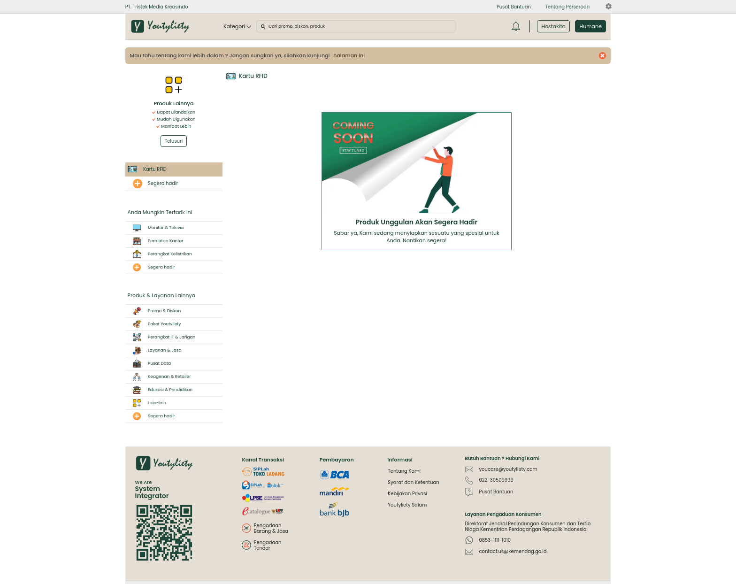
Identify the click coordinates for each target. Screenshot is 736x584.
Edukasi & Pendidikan (160, 390)
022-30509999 (496, 480)
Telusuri (174, 141)
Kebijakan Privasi (407, 493)
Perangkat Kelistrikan (160, 254)
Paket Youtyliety (154, 324)
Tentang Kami (404, 471)
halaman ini (349, 55)
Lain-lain (147, 403)
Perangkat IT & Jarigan (162, 337)
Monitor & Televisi (156, 228)
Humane (591, 26)
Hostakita (553, 26)
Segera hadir (163, 183)
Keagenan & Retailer (159, 377)
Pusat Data (149, 364)
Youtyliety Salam (407, 504)
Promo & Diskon (154, 311)
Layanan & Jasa (155, 350)
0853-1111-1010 (495, 540)
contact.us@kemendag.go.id (512, 551)
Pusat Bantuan (496, 491)
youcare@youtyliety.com (508, 469)
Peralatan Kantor (156, 241)
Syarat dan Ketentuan (413, 482)
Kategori (237, 26)
